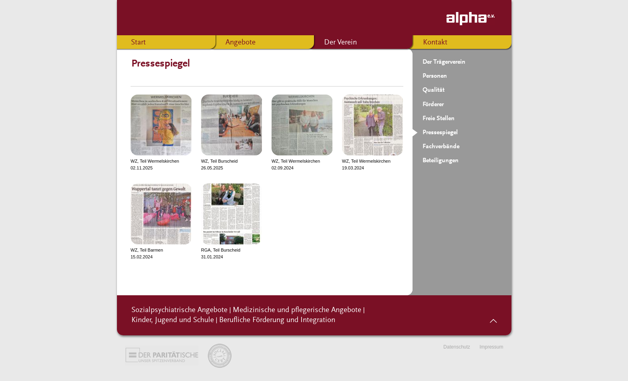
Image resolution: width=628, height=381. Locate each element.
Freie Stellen (439, 118)
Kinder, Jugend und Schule (172, 320)
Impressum (491, 347)
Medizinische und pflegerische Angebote (297, 310)
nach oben (493, 318)
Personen (435, 76)
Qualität (434, 90)
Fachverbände (441, 146)
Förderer (433, 104)
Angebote (240, 42)
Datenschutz (456, 347)
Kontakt (435, 42)
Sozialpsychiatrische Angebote (179, 310)
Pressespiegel (440, 132)
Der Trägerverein (444, 62)
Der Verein (340, 42)
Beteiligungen (441, 160)
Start (138, 42)
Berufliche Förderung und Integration (277, 320)
